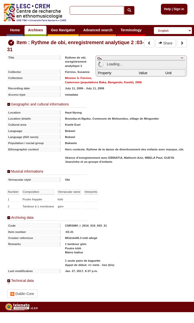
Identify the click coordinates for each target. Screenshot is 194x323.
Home (15, 30)
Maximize (99, 58)
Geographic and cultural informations (40, 104)
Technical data (22, 281)
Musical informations (27, 171)
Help (167, 9)
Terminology (130, 30)
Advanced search (97, 30)
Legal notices (181, 321)
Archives (35, 30)
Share (166, 43)
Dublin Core (22, 294)
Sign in (179, 9)
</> (182, 58)
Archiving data (22, 218)
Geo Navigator (63, 30)
